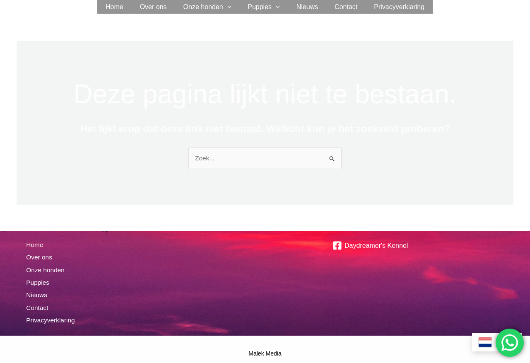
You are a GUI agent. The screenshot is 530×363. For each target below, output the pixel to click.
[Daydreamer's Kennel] (370, 246)
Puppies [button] (263, 7)
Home (124, 6)
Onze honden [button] (211, 7)
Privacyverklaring (389, 6)
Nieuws (304, 6)
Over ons (160, 6)
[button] (230, 7)
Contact (339, 6)
